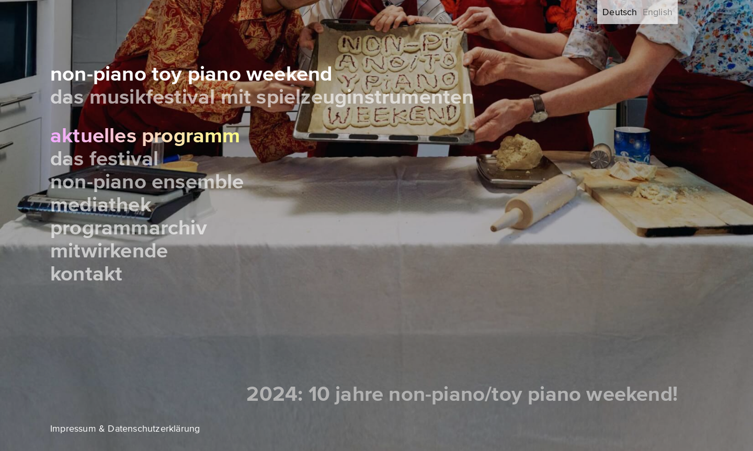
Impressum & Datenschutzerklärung (125, 428)
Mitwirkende (109, 251)
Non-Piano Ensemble (147, 182)
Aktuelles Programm (145, 136)
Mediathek (100, 205)
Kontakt (86, 274)
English (657, 12)
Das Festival (104, 159)
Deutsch (619, 12)
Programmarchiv (128, 228)
